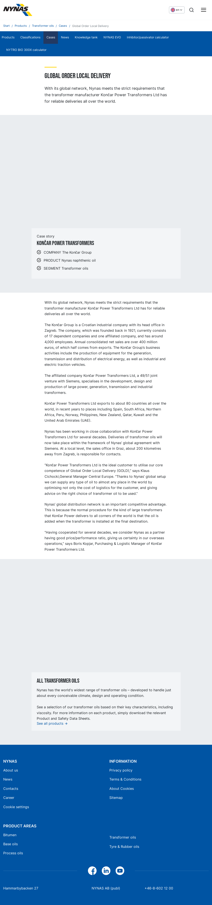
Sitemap (116, 797)
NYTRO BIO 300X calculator (26, 50)
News (65, 37)
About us (10, 770)
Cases (50, 37)
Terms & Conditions (125, 779)
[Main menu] (203, 10)
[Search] (191, 10)
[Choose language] (177, 9)
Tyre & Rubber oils (124, 846)
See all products (50, 723)
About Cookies (121, 788)
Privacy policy (120, 770)
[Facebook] (92, 870)
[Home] (35, 10)
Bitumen (9, 835)
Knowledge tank (86, 37)
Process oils (13, 853)
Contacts (10, 788)
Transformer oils (122, 837)
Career (8, 797)
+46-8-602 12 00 (159, 888)
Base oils (10, 844)
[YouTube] (120, 870)
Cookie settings (16, 807)
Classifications (30, 37)
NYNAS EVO (112, 37)
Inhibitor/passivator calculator (148, 37)
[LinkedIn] (106, 870)
